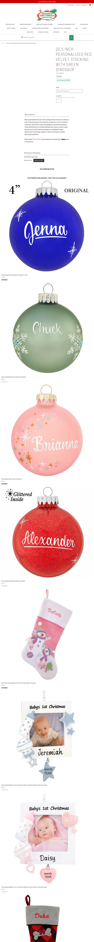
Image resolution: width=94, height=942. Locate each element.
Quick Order (71, 5)
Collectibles (23, 28)
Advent (85, 28)
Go (71, 38)
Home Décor (56, 32)
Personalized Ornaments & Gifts (66, 24)
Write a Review (39, 164)
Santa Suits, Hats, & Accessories (62, 28)
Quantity (58, 96)
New (77, 28)
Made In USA (30, 32)
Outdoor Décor (84, 24)
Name (57, 87)
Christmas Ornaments (25, 24)
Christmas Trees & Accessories (40, 28)
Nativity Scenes (11, 28)
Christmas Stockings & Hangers (44, 24)
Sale (65, 32)
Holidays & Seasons (43, 32)
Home (2, 43)
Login (78, 5)
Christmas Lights (10, 24)
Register (84, 5)
